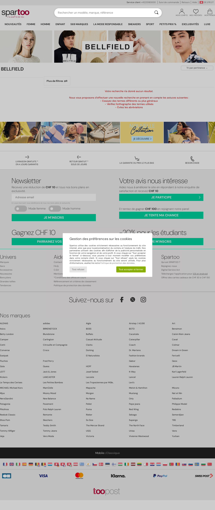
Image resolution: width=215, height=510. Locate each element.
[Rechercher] (156, 12)
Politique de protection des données (117, 263)
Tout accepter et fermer (131, 269)
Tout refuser (78, 269)
